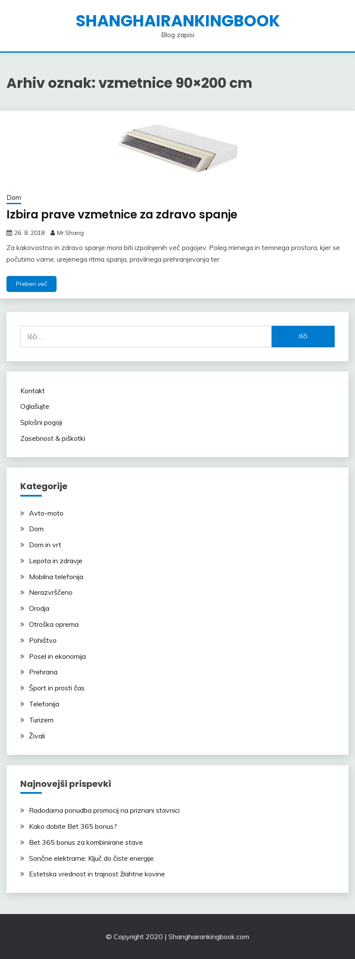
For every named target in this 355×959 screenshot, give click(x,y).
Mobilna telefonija (56, 576)
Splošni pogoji (41, 422)
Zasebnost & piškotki (52, 438)
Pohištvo (43, 640)
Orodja (39, 608)
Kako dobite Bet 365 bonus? (73, 826)
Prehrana (43, 671)
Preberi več (31, 284)
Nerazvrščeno (51, 592)
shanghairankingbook (178, 21)
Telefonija (44, 703)
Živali (37, 735)
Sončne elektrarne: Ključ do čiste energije (91, 858)
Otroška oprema (54, 624)
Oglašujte (34, 406)
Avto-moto (46, 513)
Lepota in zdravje (55, 560)
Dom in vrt (45, 544)
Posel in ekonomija (57, 656)
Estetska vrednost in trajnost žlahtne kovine (97, 873)
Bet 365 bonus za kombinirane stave (86, 842)
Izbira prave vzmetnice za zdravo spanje (122, 214)
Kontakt (32, 390)
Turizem (41, 719)
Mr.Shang (70, 233)
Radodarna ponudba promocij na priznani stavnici (104, 810)
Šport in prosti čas (57, 687)
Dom (13, 197)
